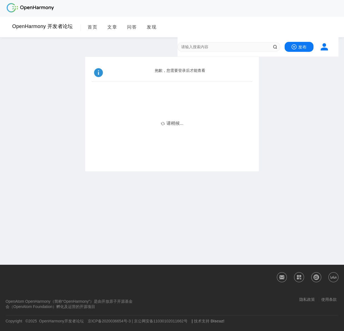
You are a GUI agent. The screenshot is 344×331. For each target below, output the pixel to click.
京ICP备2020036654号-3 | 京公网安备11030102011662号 (138, 321)
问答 (132, 27)
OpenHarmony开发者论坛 (61, 321)
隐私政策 (307, 299)
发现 (152, 27)
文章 (112, 27)
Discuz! (217, 321)
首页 (93, 27)
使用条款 (329, 299)
